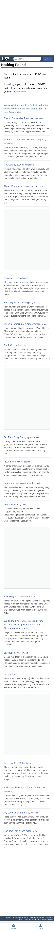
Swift (24, 345)
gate (46, 324)
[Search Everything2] (27, 59)
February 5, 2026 (13, 164)
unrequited (9, 653)
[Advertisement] (27, 28)
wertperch (29, 165)
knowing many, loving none (18, 483)
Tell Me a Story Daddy (15, 437)
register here (19, 91)
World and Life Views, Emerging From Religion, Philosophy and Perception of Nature (24, 625)
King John (9, 278)
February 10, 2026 (13, 302)
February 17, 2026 (13, 763)
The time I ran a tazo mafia (17, 831)
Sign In (48, 59)
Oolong (25, 505)
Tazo (6, 674)
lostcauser (8, 143)
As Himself (23, 653)
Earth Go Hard (11, 345)
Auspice (29, 763)
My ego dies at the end (15, 812)
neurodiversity (11, 504)
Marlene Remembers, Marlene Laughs (23, 139)
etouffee (38, 483)
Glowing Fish (23, 278)
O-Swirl (40, 118)
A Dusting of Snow (13, 596)
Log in (13, 84)
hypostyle (30, 302)
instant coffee (11, 461)
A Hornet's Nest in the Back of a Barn (23, 787)
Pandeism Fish (21, 628)
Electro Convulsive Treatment (19, 118)
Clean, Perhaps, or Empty (17, 186)
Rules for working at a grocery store (22, 324)
